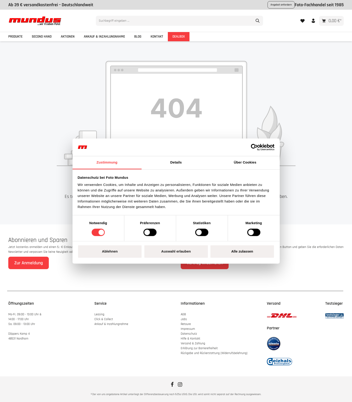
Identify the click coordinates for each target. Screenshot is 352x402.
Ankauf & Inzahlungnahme (111, 324)
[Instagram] (180, 386)
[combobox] (170, 21)
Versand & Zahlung (193, 343)
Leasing (99, 314)
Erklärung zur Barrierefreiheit (199, 348)
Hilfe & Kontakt (190, 338)
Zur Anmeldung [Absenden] (28, 263)
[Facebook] (173, 386)
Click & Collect (104, 319)
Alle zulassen (242, 251)
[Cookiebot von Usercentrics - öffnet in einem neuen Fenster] (254, 147)
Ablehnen (110, 251)
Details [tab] (176, 162)
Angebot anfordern (281, 4)
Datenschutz (189, 334)
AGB (183, 314)
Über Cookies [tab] (245, 162)
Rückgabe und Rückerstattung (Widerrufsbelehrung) (214, 353)
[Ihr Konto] (313, 21)
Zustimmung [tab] (106, 162)
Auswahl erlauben (176, 251)
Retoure (186, 324)
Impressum (188, 329)
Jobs (184, 319)
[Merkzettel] (302, 21)
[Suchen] (254, 21)
